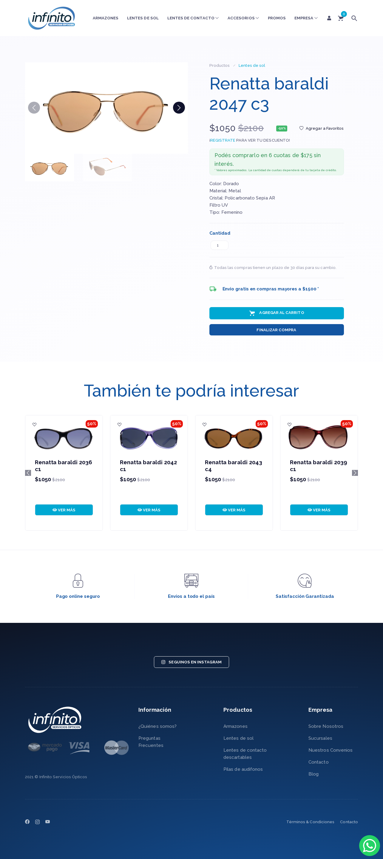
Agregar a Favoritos (321, 128)
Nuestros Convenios (330, 750)
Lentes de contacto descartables (245, 753)
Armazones (106, 18)
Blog (313, 774)
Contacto (318, 762)
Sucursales (320, 738)
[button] (179, 108)
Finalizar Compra (276, 330)
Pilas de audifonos (243, 769)
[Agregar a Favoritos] (34, 424)
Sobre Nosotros (325, 726)
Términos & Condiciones (310, 822)
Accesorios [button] (243, 18)
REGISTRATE (223, 140)
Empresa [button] (306, 18)
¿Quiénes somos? (157, 726)
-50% (282, 128)
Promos (277, 18)
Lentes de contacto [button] (193, 18)
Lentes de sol (143, 18)
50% (91, 423)
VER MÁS (64, 510)
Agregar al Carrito (276, 313)
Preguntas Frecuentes (150, 742)
